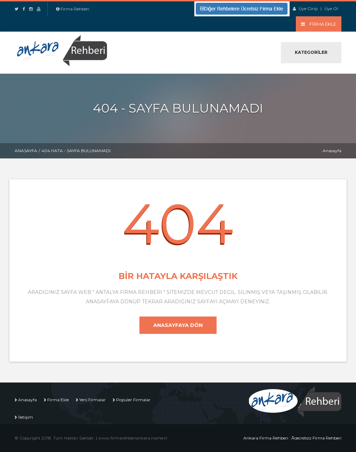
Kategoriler (311, 52)
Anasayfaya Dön (178, 325)
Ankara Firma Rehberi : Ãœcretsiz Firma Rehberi (292, 438)
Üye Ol (331, 8)
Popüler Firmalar (133, 399)
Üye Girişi (308, 8)
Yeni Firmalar (92, 399)
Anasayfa (26, 150)
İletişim (25, 417)
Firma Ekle (58, 399)
